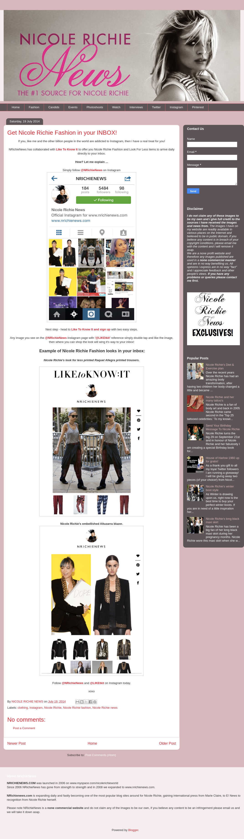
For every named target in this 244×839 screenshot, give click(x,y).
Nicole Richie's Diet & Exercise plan (220, 366)
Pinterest (198, 107)
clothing (23, 707)
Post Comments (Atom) (100, 755)
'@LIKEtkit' (102, 338)
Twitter (156, 107)
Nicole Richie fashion (77, 707)
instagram (36, 707)
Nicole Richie (53, 707)
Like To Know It (67, 149)
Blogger (133, 830)
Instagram (176, 107)
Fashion (34, 107)
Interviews (136, 107)
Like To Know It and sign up (90, 329)
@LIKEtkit (97, 683)
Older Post (167, 743)
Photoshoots (95, 107)
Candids (53, 107)
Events (72, 107)
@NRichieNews (56, 338)
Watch (116, 107)
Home (16, 107)
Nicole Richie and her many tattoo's (220, 398)
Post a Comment (24, 728)
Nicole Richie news (105, 707)
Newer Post (16, 743)
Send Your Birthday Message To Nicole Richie (223, 427)
